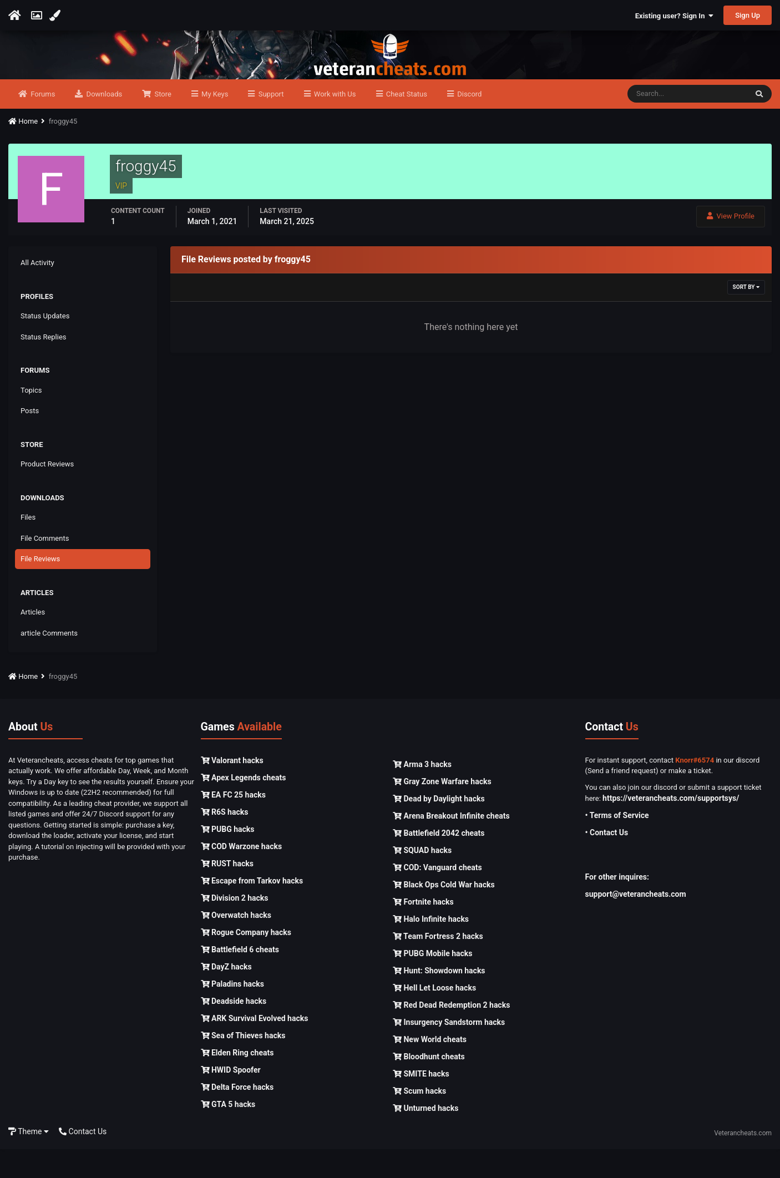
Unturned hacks (425, 1137)
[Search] (687, 123)
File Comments (45, 567)
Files (28, 546)
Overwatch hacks (236, 944)
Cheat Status (405, 123)
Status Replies (44, 366)
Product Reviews (47, 493)
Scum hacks (419, 1119)
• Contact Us (607, 861)
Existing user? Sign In (674, 16)
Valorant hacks (232, 789)
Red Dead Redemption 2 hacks (451, 1033)
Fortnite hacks (423, 930)
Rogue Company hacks (246, 961)
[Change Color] (56, 15)
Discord (468, 123)
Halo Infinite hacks (431, 947)
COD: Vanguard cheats (437, 896)
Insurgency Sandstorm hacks (449, 1051)
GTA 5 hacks (228, 1133)
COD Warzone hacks (241, 875)
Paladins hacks (233, 1012)
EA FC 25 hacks (233, 823)
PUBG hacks (228, 858)
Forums (42, 123)
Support (269, 123)
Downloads (103, 123)
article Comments (49, 662)
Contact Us (83, 1160)
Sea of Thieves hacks (243, 1064)
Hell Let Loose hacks (434, 1016)
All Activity (37, 292)
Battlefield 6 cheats (240, 978)
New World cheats (430, 1068)
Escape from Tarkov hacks (252, 909)
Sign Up (747, 15)
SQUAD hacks (422, 879)
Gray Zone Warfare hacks (442, 810)
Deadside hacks (234, 1029)
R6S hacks (225, 840)
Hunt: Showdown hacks (439, 999)
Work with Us (334, 123)
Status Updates (45, 345)
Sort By (746, 316)
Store (162, 123)
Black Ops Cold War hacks (444, 913)
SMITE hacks (421, 1102)
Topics (31, 419)
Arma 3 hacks (422, 793)
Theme (28, 1160)
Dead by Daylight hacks (439, 827)
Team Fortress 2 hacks (438, 965)
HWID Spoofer (231, 1098)
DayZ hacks (226, 995)
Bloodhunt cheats (429, 1085)
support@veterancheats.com (635, 923)
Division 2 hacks (235, 926)
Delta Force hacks (237, 1115)
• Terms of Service (617, 844)
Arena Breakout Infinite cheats (451, 844)
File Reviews (40, 588)
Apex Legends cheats (243, 806)
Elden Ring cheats (237, 1081)
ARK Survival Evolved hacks (254, 1047)
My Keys (214, 123)
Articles (33, 641)
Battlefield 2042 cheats (439, 861)
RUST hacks (227, 892)
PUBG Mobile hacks (432, 982)
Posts (30, 440)
